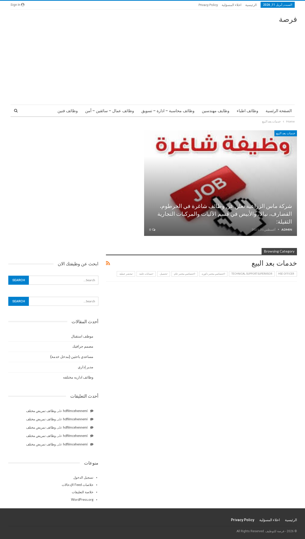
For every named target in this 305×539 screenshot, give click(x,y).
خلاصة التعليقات (82, 492)
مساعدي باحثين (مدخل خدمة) (71, 357)
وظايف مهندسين (215, 110)
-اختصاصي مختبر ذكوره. (213, 273)
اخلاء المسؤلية (231, 5)
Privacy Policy (208, 5)
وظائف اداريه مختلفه (78, 377)
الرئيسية (251, 5)
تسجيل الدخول (83, 477)
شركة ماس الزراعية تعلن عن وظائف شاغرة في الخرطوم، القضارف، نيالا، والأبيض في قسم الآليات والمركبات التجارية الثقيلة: (224, 214)
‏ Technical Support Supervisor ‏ (252, 273)
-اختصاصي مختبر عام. (184, 273)
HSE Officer (286, 273)
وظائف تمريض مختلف (41, 411)
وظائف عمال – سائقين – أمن (109, 110)
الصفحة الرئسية (279, 110)
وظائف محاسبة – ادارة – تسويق (168, 110)
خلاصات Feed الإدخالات (77, 485)
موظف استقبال (82, 336)
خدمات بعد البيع (285, 133)
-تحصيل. (163, 273)
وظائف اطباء (247, 110)
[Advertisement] (152, 62)
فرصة (288, 19)
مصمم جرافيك (82, 346)
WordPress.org (82, 499)
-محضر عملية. (126, 273)
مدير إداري (85, 367)
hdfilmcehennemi (75, 411)
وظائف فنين (67, 110)
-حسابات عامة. (146, 273)
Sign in (17, 5)
